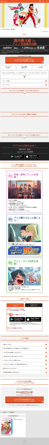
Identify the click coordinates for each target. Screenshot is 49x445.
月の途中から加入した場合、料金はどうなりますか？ (13, 356)
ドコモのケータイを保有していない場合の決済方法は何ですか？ (16, 364)
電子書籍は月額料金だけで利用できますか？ (12, 372)
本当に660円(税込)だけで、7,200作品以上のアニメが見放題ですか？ (16, 348)
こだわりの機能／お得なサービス (24, 67)
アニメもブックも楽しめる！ (8, 67)
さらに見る (24, 76)
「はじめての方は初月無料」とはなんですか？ (12, 352)
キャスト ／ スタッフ (6, 84)
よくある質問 (40, 67)
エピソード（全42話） (24, 81)
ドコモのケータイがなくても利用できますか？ (12, 360)
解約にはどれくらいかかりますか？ (10, 368)
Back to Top (24, 440)
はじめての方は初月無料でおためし (24, 60)
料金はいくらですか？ (8, 344)
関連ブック (24, 34)
